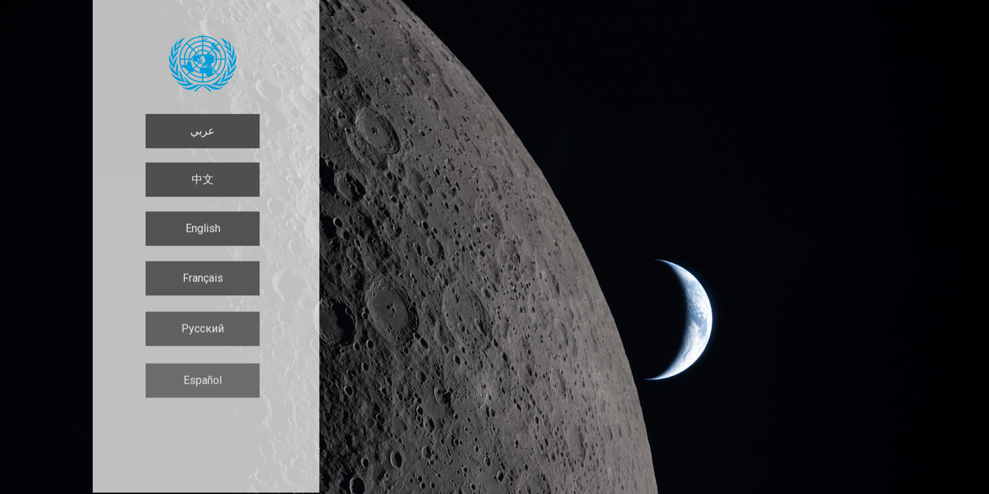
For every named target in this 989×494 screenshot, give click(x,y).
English (202, 229)
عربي (202, 130)
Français (203, 280)
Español (202, 385)
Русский (202, 331)
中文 (203, 180)
